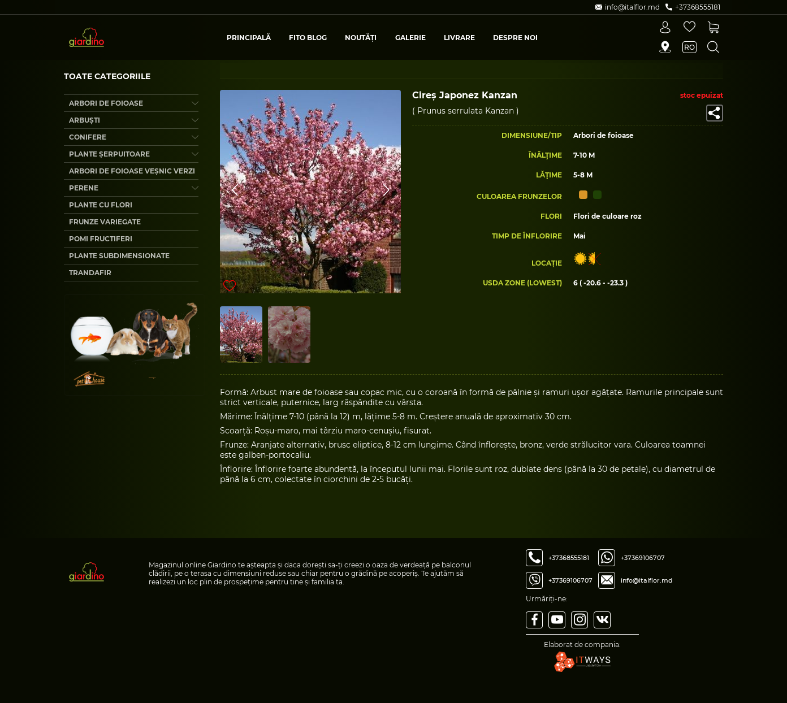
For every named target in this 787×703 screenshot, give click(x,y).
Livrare (459, 37)
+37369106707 (570, 580)
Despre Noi (515, 37)
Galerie (410, 37)
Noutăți (361, 37)
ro (689, 47)
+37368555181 (568, 558)
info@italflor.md (647, 580)
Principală (249, 37)
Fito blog (308, 37)
